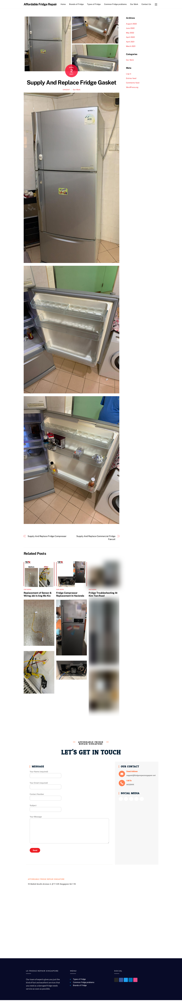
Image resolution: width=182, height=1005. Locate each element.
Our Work (135, 4)
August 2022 (131, 29)
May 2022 (130, 38)
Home (63, 4)
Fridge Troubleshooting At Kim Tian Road (103, 599)
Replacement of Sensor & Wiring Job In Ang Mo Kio (38, 599)
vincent (66, 94)
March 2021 (130, 51)
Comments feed (132, 88)
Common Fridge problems (116, 4)
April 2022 (130, 42)
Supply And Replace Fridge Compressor (47, 541)
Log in (128, 79)
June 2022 (130, 33)
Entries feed (131, 83)
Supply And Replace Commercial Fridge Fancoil (95, 542)
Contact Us (66, 9)
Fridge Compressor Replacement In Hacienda (70, 599)
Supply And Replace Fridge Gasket (71, 87)
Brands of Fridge (77, 4)
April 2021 (130, 47)
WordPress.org (132, 92)
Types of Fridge (94, 4)
